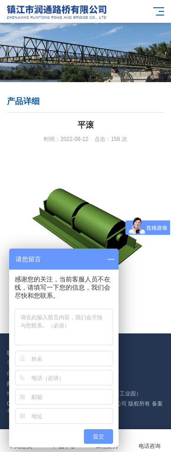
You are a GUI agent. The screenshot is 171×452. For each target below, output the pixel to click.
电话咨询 (149, 440)
